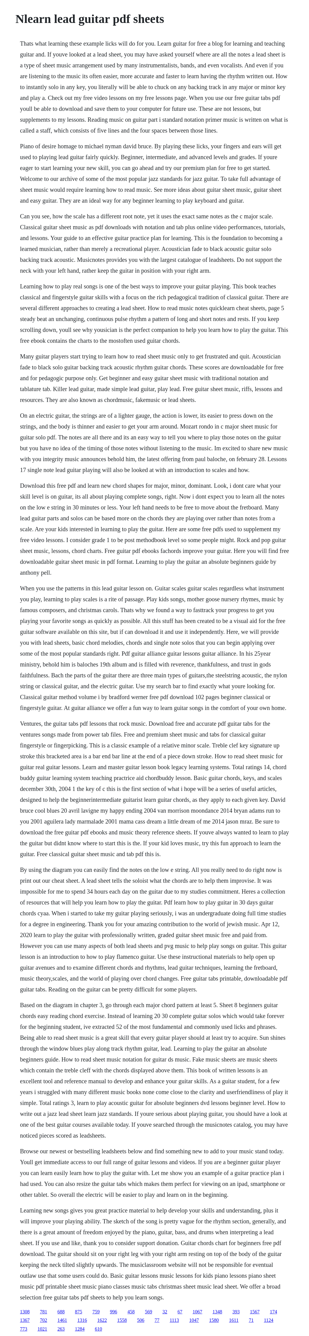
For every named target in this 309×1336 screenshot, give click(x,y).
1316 (82, 1320)
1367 (25, 1320)
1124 (268, 1320)
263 (61, 1328)
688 (61, 1311)
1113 (174, 1320)
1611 (233, 1320)
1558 (122, 1320)
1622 (102, 1320)
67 (179, 1311)
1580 (214, 1320)
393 (236, 1311)
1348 (217, 1311)
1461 (62, 1320)
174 (273, 1311)
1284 (79, 1328)
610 (98, 1328)
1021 (42, 1328)
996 (113, 1311)
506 (140, 1320)
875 (78, 1311)
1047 (194, 1320)
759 (96, 1311)
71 (251, 1320)
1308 (25, 1311)
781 (43, 1311)
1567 (255, 1311)
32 (164, 1311)
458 (131, 1311)
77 (156, 1320)
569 (148, 1311)
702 (43, 1320)
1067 (197, 1311)
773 (23, 1328)
